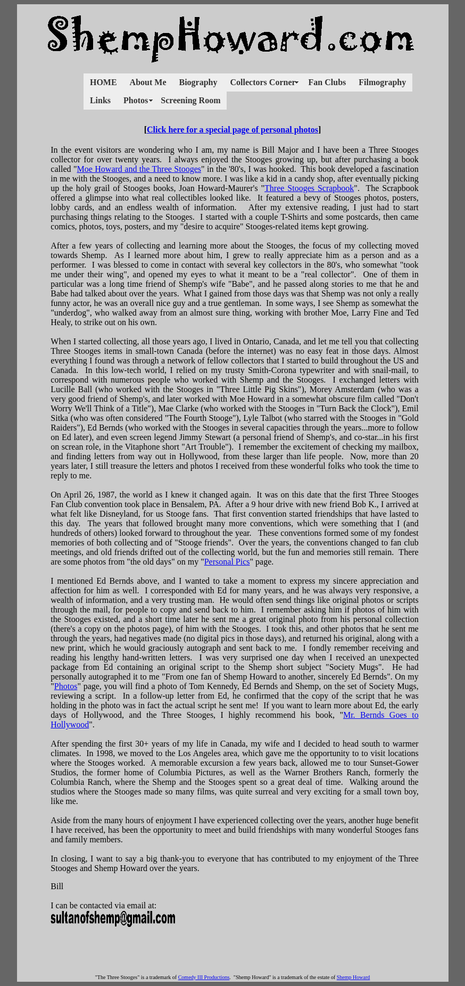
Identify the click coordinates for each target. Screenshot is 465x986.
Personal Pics (227, 561)
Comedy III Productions (204, 977)
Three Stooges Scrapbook (309, 188)
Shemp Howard (353, 977)
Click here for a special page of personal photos (232, 129)
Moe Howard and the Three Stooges (139, 168)
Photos (66, 686)
